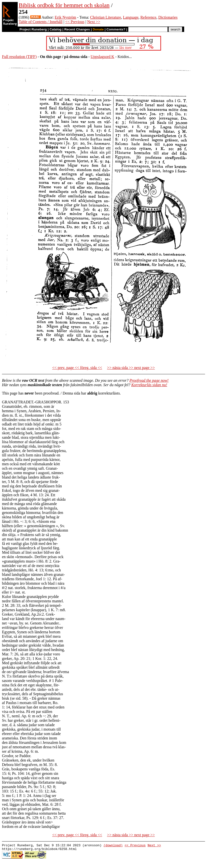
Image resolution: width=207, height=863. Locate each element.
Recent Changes (77, 29)
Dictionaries (168, 17)
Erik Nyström (65, 17)
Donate (98, 29)
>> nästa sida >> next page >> (131, 368)
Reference (148, 17)
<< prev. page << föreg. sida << (77, 368)
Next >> (93, 22)
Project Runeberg (33, 29)
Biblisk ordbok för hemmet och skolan (64, 5)
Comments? (116, 29)
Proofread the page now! (148, 380)
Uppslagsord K (102, 57)
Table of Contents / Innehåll (40, 22)
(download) (113, 846)
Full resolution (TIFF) (19, 57)
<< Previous (74, 22)
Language (130, 17)
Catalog (56, 29)
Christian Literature (105, 17)
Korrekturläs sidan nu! (149, 385)
